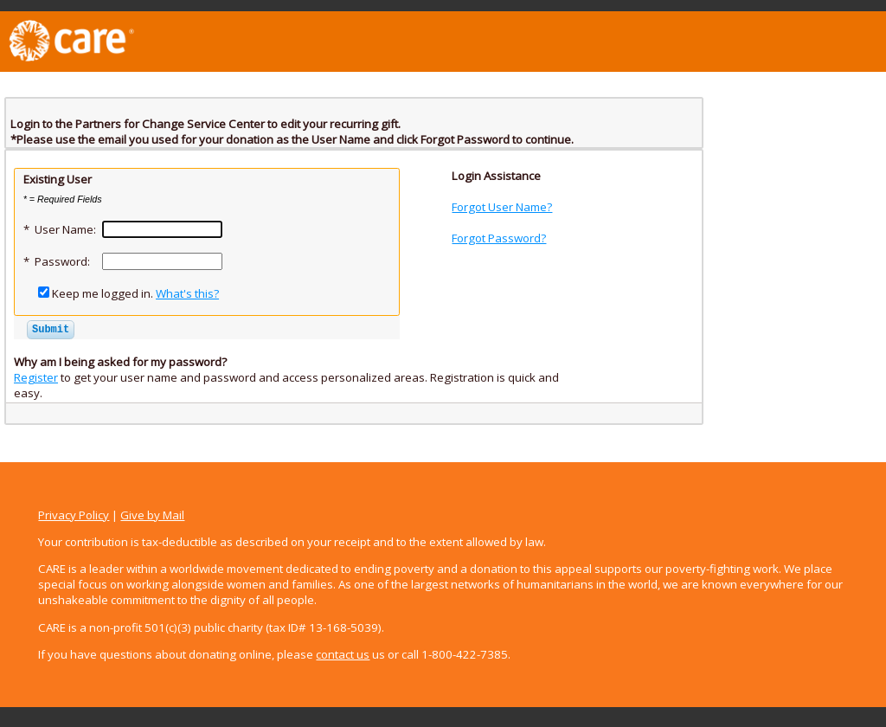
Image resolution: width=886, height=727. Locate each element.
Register (36, 377)
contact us (342, 654)
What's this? (187, 293)
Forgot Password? (499, 238)
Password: (62, 261)
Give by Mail (152, 515)
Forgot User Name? (502, 207)
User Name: (65, 229)
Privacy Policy (73, 515)
